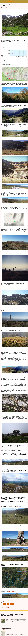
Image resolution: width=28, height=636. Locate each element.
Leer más (25, 623)
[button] (26, 5)
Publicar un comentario (5, 607)
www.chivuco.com (8, 1)
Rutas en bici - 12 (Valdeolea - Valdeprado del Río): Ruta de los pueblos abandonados (12, 615)
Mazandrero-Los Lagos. (12, 591)
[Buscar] (26, 2)
